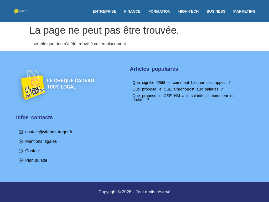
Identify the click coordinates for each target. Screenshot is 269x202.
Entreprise (104, 11)
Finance (132, 11)
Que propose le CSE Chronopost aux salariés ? (177, 89)
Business (215, 11)
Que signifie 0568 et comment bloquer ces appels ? (181, 82)
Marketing (244, 11)
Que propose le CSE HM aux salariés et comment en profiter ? (183, 97)
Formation (159, 11)
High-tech (188, 11)
